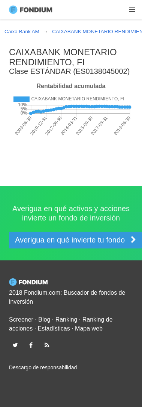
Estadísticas (54, 328)
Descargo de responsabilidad (43, 367)
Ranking (66, 319)
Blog (44, 319)
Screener (21, 319)
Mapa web (89, 328)
